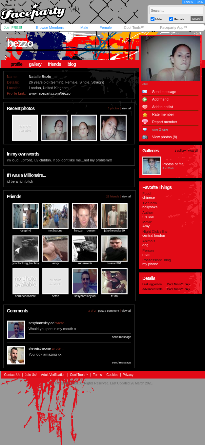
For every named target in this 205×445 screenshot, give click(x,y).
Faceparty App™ (173, 27)
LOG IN (188, 2)
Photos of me (173, 164)
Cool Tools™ (134, 27)
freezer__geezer (85, 230)
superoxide (85, 263)
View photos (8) (164, 137)
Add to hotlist (162, 107)
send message (121, 337)
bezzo (20, 43)
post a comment (108, 310)
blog (72, 64)
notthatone (56, 230)
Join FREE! (13, 27)
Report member (164, 122)
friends (54, 64)
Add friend (160, 99)
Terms (97, 375)
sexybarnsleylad (85, 296)
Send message (164, 92)
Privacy (128, 375)
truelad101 (115, 263)
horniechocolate (25, 296)
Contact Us (12, 375)
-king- (55, 263)
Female (106, 27)
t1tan (114, 296)
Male (84, 27)
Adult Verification (53, 375)
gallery (35, 64)
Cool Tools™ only (178, 284)
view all (126, 108)
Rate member (163, 114)
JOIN (200, 2)
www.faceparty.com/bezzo (50, 93)
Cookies (112, 375)
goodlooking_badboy (25, 263)
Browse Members (50, 27)
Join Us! (31, 375)
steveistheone (40, 348)
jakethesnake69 (114, 230)
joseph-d (25, 230)
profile (16, 64)
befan (55, 296)
